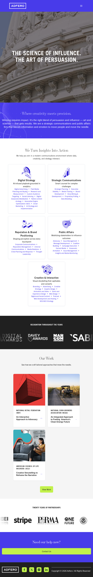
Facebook (24, 569)
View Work (46, 489)
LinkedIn (46, 569)
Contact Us (46, 551)
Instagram (39, 569)
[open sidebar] (81, 5)
